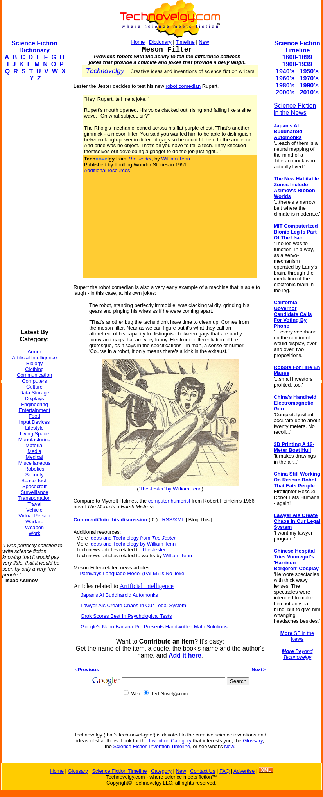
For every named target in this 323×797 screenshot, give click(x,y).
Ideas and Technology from (132, 538)
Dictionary (160, 42)
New (204, 42)
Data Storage (35, 393)
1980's (285, 85)
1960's (285, 78)
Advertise (244, 771)
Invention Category (170, 741)
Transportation (34, 498)
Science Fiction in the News (295, 109)
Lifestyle (34, 428)
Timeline (185, 42)
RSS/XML (173, 519)
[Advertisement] (33, 205)
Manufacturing (34, 439)
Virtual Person (34, 516)
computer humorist (169, 501)
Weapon (34, 527)
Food (34, 416)
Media (34, 451)
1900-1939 (297, 64)
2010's (309, 92)
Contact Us (202, 771)
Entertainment (34, 410)
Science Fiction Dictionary (34, 46)
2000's (285, 92)
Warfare (34, 521)
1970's (309, 78)
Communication (34, 375)
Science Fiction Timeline (297, 46)
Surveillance (34, 492)
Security (34, 475)
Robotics (35, 469)
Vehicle (34, 510)
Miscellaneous (34, 463)
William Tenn (175, 159)
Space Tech (34, 480)
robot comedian (183, 86)
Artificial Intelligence (34, 357)
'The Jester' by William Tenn (170, 489)
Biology (34, 363)
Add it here (185, 655)
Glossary (252, 741)
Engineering (34, 404)
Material (34, 445)
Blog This (199, 519)
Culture (34, 387)
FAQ (224, 771)
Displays (34, 398)
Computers (34, 381)
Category (161, 771)
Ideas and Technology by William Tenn (132, 544)
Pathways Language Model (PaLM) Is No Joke (131, 573)
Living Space (34, 434)
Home (138, 42)
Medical (34, 457)
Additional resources (107, 170)
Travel (34, 504)
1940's (285, 71)
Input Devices (34, 422)
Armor (34, 352)
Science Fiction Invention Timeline (151, 746)
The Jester (153, 550)
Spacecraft (34, 486)
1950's (309, 71)
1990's (309, 85)
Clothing (34, 369)
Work (34, 533)
